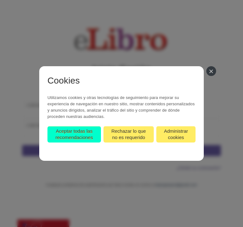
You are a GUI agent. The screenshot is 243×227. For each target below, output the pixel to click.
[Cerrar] (211, 71)
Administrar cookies (176, 134)
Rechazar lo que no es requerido (128, 134)
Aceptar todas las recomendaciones (74, 134)
